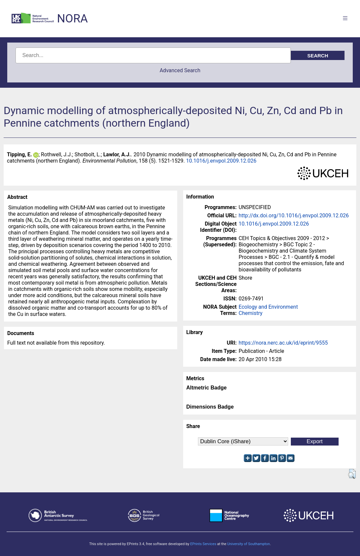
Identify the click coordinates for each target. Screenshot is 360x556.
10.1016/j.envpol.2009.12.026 (221, 161)
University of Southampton (248, 544)
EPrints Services (203, 544)
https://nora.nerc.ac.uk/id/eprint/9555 (283, 343)
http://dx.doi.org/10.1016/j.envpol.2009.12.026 (294, 215)
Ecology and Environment (268, 307)
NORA (72, 18)
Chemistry (251, 313)
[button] (352, 474)
